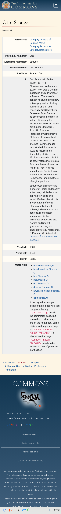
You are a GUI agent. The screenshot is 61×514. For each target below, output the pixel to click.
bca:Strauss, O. (41, 276)
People (35, 362)
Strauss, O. (23, 362)
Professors (40, 366)
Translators (10, 369)
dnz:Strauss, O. (41, 283)
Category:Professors (40, 46)
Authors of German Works (18, 366)
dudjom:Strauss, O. (43, 287)
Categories (9, 362)
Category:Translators (41, 49)
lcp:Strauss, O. (41, 297)
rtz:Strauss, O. (40, 279)
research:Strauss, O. (43, 265)
